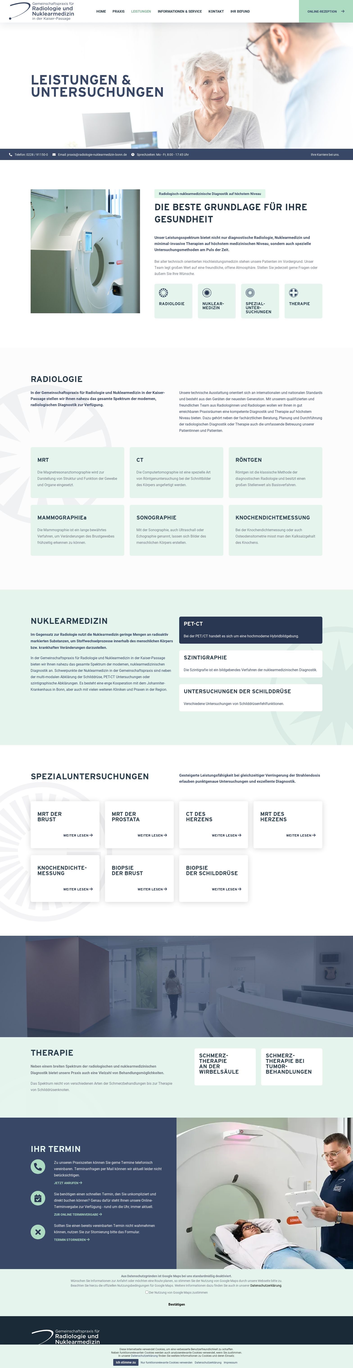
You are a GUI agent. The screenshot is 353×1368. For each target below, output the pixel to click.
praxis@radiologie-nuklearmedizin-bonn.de (97, 154)
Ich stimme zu (126, 1362)
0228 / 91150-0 (37, 154)
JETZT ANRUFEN (68, 1183)
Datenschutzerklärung (265, 1285)
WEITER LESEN (78, 835)
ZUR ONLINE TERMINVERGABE (78, 1214)
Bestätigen (176, 1304)
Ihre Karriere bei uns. (325, 154)
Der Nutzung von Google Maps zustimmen (178, 1292)
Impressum (231, 1362)
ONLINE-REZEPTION (326, 11)
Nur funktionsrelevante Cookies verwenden (166, 1362)
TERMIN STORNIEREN (72, 1240)
